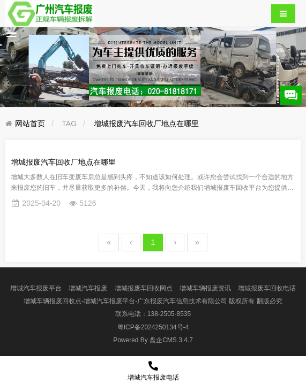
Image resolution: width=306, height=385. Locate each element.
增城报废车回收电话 (267, 288)
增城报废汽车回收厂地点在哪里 (146, 123)
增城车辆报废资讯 (205, 288)
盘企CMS (153, 340)
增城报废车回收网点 (144, 288)
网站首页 (30, 123)
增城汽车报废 (88, 288)
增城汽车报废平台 (36, 288)
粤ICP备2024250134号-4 (153, 327)
